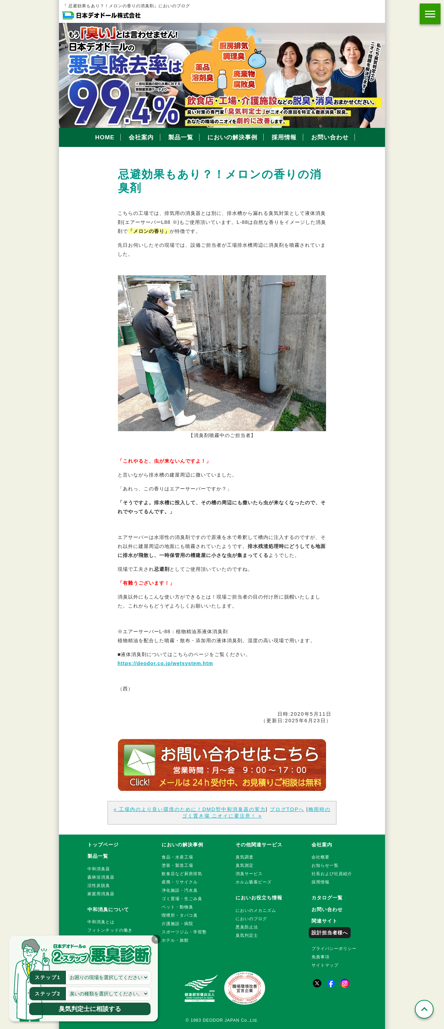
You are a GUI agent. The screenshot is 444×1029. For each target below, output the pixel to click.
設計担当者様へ (329, 932)
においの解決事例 (232, 137)
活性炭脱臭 (98, 885)
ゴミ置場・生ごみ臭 (182, 898)
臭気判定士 (247, 935)
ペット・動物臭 (177, 907)
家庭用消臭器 (100, 893)
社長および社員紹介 (331, 873)
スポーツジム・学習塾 (184, 932)
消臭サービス (249, 873)
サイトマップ (325, 965)
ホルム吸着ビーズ (254, 882)
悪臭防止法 (247, 927)
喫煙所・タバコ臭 (180, 915)
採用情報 (284, 137)
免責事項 (320, 956)
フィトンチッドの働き (110, 930)
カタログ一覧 (327, 897)
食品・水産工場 (177, 857)
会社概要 (320, 857)
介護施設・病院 (177, 923)
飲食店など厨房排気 (182, 873)
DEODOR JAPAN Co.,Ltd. (230, 1020)
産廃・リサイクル (180, 882)
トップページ (103, 844)
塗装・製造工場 (177, 865)
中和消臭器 (98, 868)
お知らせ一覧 (325, 865)
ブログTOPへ (287, 809)
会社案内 (141, 137)
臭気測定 (245, 865)
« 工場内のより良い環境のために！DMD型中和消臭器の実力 (189, 809)
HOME (104, 137)
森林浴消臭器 (100, 877)
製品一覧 (180, 137)
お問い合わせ (330, 137)
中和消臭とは (100, 921)
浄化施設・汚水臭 (180, 890)
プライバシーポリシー (334, 948)
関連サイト (324, 921)
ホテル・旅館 (175, 940)
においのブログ (251, 918)
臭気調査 (245, 857)
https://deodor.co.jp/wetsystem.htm (165, 663)
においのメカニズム (256, 910)
